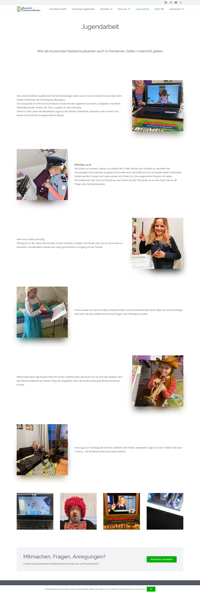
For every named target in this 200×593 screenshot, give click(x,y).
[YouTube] (175, 2)
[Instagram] (170, 2)
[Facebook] (165, 2)
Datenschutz (140, 589)
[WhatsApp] (180, 2)
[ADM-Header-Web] (29, 9)
